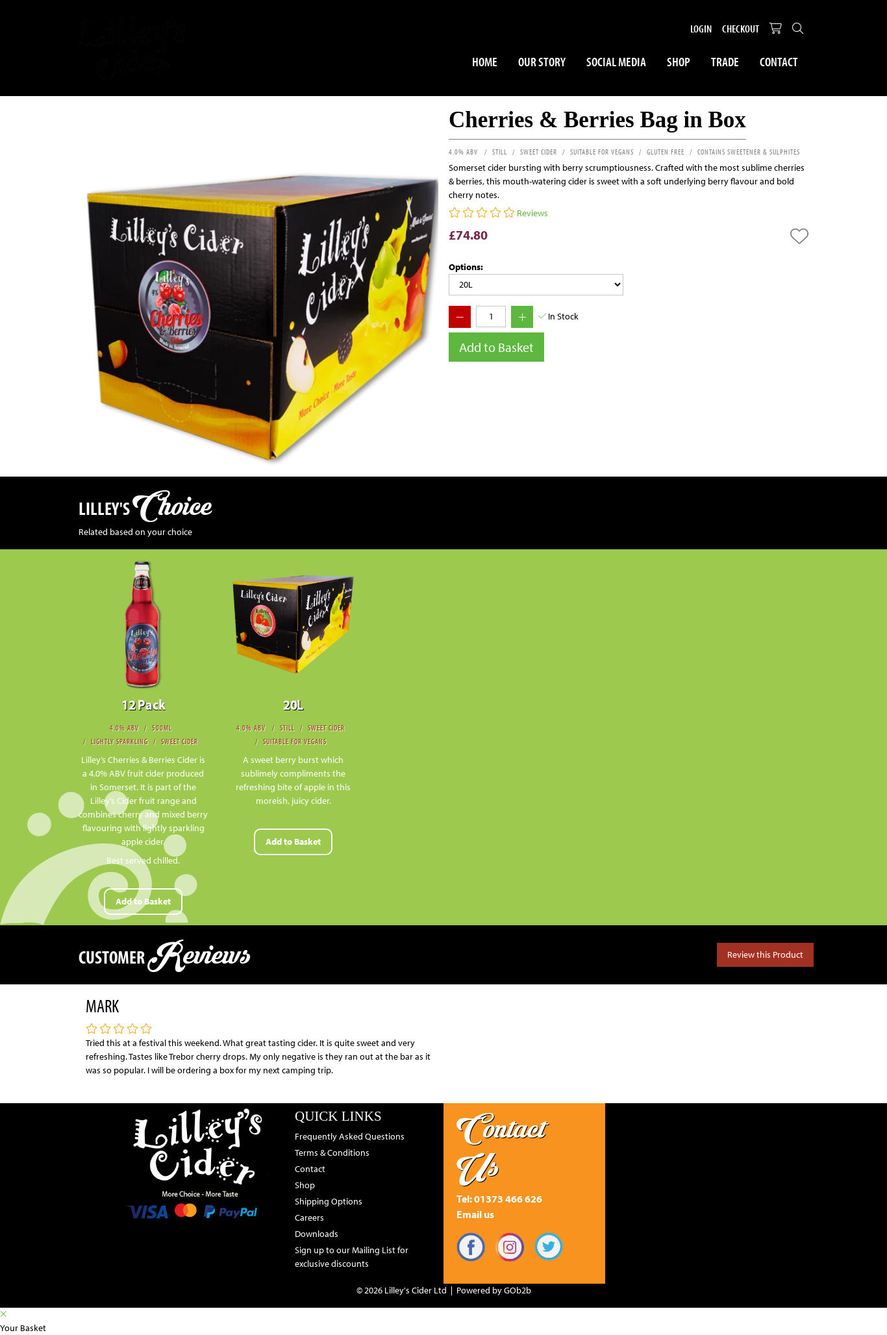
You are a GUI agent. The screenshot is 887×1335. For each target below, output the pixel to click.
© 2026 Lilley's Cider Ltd (401, 1290)
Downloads (316, 1234)
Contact (779, 61)
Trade (725, 61)
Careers (309, 1217)
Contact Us (500, 1147)
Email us (475, 1214)
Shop (678, 61)
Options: (466, 267)
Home (484, 61)
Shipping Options (328, 1201)
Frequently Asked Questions (350, 1136)
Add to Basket (496, 347)
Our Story (542, 61)
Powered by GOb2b (493, 1290)
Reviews (532, 213)
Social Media (616, 61)
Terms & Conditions (332, 1152)
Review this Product (765, 954)
